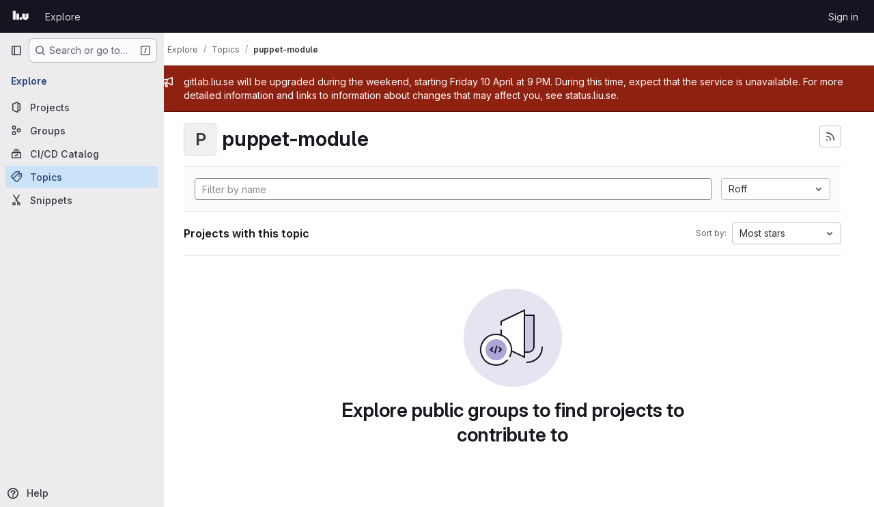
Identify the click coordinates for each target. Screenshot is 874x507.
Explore (63, 17)
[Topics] (81, 177)
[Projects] (81, 107)
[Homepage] (21, 16)
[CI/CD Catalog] (81, 153)
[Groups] (81, 130)
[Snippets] (81, 200)
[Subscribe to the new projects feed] (830, 136)
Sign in (843, 17)
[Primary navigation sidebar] (16, 50)
